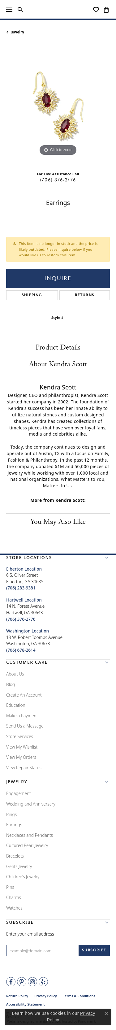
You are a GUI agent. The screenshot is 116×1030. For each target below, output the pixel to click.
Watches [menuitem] (14, 908)
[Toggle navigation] (9, 9)
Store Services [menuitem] (19, 736)
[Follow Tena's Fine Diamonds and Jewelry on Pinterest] (21, 981)
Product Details (58, 347)
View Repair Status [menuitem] (23, 768)
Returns (84, 295)
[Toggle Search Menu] (20, 9)
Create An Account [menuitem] (24, 695)
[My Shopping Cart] (106, 9)
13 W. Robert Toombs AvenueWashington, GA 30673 (34, 640)
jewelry (17, 32)
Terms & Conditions (79, 995)
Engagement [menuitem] (18, 793)
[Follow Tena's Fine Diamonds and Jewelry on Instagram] (32, 981)
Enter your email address (30, 934)
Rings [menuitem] (11, 814)
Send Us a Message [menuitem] (25, 726)
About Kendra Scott (58, 364)
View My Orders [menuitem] (21, 757)
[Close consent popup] (106, 1013)
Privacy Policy (45, 995)
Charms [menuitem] (13, 897)
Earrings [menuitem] (14, 825)
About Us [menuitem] (15, 674)
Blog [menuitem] (10, 684)
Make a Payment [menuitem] (22, 716)
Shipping (32, 295)
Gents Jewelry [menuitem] (19, 866)
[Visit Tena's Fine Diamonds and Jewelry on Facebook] (10, 981)
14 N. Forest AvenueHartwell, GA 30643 (25, 609)
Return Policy (17, 995)
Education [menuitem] (15, 705)
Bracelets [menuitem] (15, 856)
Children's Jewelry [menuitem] (22, 877)
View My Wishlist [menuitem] (21, 747)
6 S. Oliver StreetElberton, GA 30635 (24, 578)
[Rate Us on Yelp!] (43, 981)
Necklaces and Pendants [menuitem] (29, 835)
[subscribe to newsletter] (94, 950)
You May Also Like (58, 521)
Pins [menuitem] (10, 887)
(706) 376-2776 (58, 180)
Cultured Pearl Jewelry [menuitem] (27, 845)
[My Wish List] (96, 9)
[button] (58, 559)
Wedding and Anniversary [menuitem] (30, 804)
